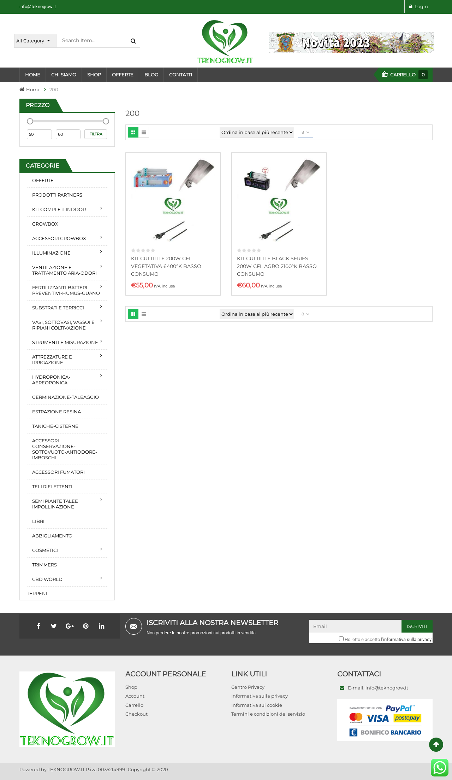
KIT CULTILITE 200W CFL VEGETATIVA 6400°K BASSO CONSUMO (166, 266)
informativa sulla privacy (407, 639)
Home (33, 89)
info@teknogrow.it (37, 6)
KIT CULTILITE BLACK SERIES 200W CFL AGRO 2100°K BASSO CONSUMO (277, 266)
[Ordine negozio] (257, 132)
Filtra (95, 134)
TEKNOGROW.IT (66, 769)
